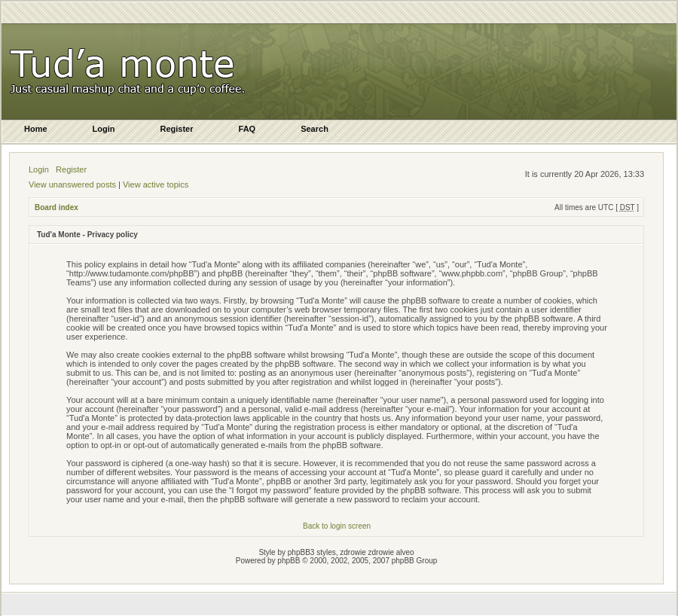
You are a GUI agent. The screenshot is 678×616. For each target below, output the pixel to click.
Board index (56, 207)
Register (71, 169)
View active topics (155, 184)
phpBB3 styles (312, 552)
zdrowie (381, 552)
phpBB (288, 561)
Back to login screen (337, 526)
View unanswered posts (72, 184)
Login (39, 169)
